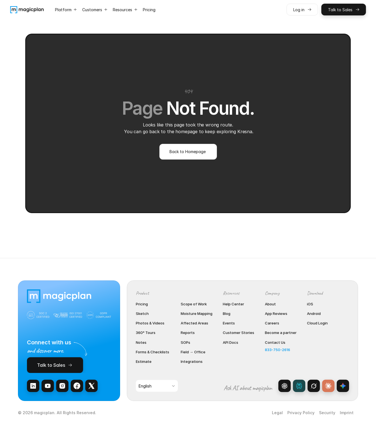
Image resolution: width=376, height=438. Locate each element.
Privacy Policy (301, 412)
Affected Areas (194, 323)
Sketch (142, 313)
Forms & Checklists (152, 352)
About (270, 304)
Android (314, 313)
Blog (226, 313)
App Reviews (276, 313)
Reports (188, 332)
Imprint (347, 412)
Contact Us (275, 342)
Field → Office (193, 352)
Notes (141, 342)
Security (327, 412)
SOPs (185, 342)
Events (229, 323)
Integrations (192, 361)
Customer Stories (238, 332)
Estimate (144, 361)
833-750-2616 (277, 349)
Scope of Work (194, 304)
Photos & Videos (150, 323)
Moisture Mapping (196, 313)
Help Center (233, 304)
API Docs (230, 342)
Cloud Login (317, 323)
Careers (272, 323)
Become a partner (281, 332)
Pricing (142, 304)
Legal (277, 412)
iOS (310, 304)
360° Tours (145, 332)
